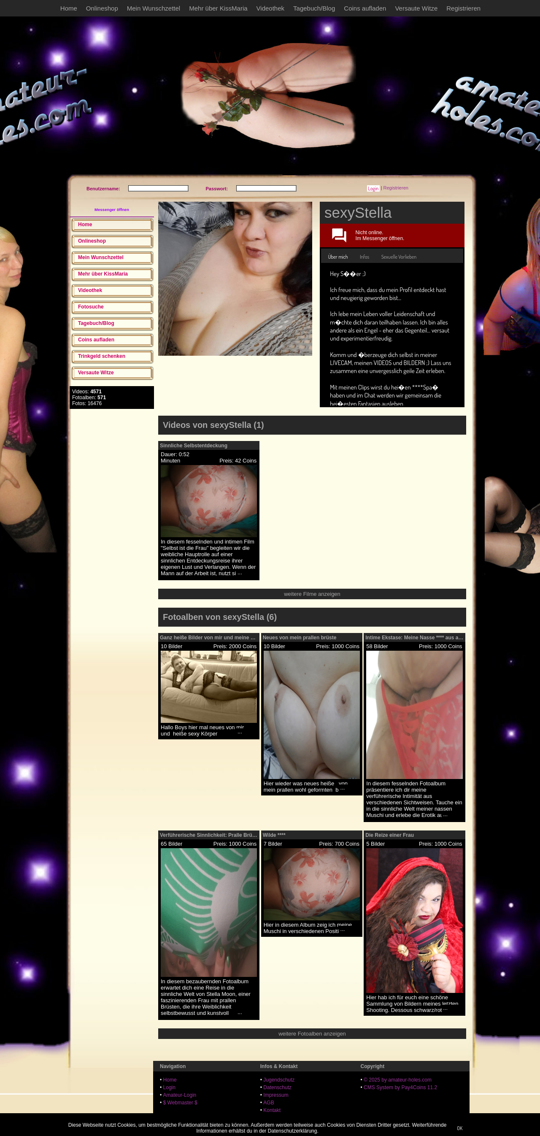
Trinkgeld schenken (101, 356)
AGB (268, 1103)
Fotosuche (91, 307)
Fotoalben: (89, 397)
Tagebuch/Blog (314, 8)
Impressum (275, 1095)
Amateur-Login (180, 1095)
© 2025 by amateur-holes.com (398, 1080)
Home (68, 8)
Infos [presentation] (364, 257)
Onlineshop (102, 8)
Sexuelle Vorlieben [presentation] (399, 257)
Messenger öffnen (111, 209)
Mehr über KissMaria (218, 8)
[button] (373, 188)
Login (169, 1087)
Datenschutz (277, 1087)
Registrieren (463, 8)
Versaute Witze (416, 8)
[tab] (338, 257)
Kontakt (272, 1110)
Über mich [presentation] (338, 257)
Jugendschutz (278, 1080)
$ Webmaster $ (180, 1103)
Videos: (87, 392)
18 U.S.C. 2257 (280, 1118)
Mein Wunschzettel (153, 8)
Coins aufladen (365, 8)
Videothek (270, 8)
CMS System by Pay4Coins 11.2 (400, 1087)
